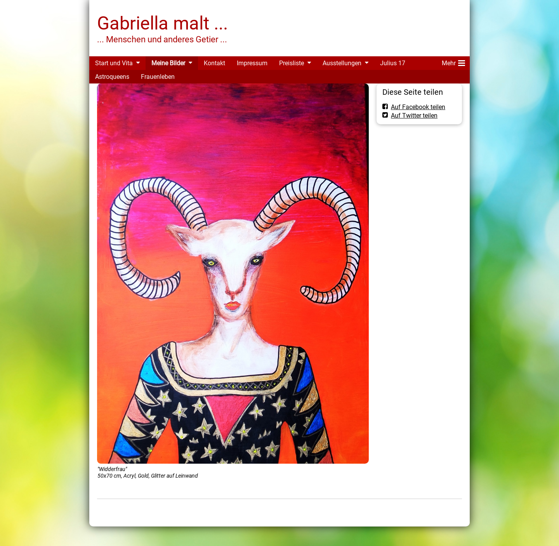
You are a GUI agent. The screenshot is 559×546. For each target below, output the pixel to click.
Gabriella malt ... (162, 23)
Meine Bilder (168, 63)
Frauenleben (158, 76)
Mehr (453, 61)
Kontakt (214, 63)
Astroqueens (112, 76)
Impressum (252, 63)
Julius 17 (392, 63)
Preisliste (291, 63)
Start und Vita (114, 63)
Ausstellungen (342, 63)
